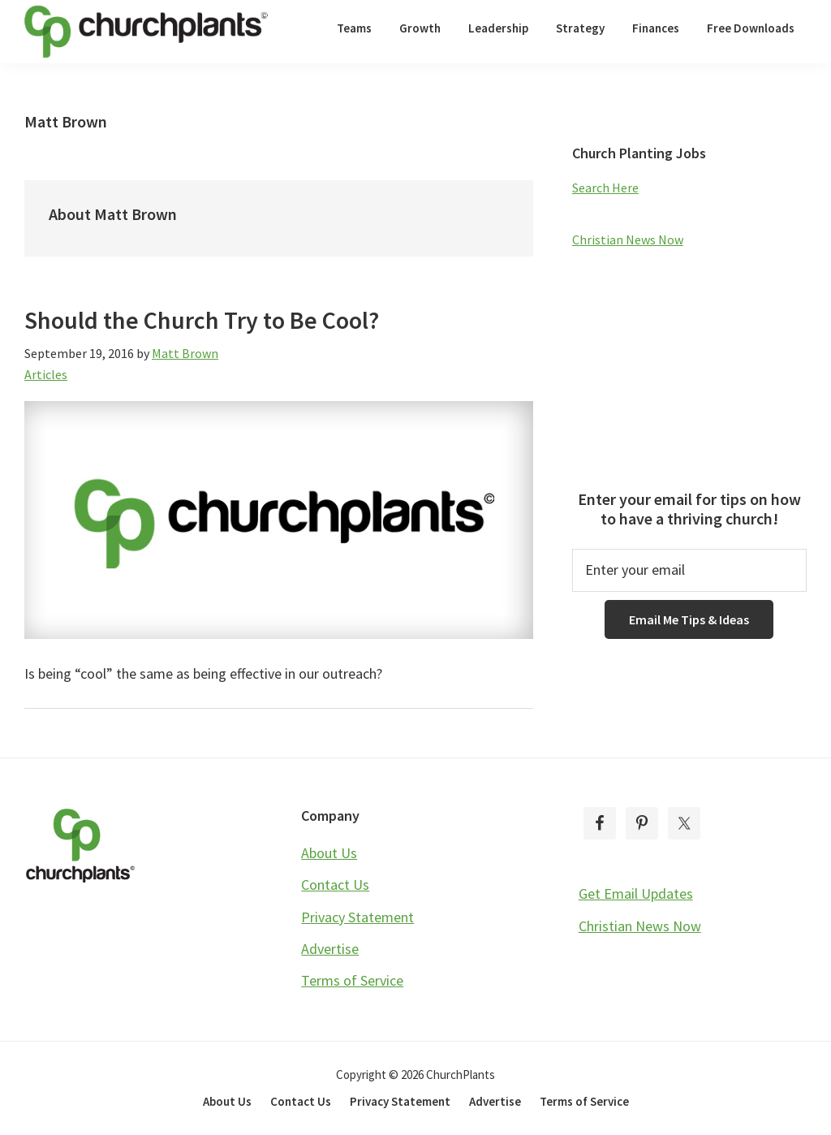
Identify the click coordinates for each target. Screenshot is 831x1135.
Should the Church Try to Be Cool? (201, 319)
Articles (45, 374)
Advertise (330, 948)
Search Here (605, 187)
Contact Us (335, 884)
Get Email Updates (636, 893)
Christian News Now (627, 239)
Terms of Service (352, 980)
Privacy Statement (357, 917)
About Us (329, 853)
